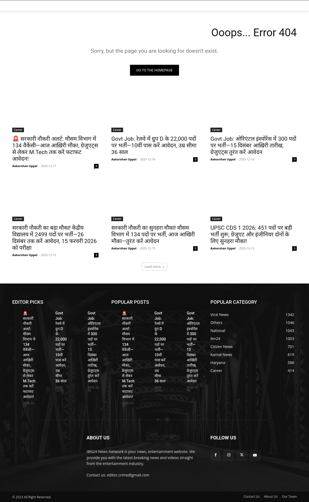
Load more (155, 266)
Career (18, 130)
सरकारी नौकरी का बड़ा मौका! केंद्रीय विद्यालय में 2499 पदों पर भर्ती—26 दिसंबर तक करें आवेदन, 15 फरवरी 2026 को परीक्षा (54, 238)
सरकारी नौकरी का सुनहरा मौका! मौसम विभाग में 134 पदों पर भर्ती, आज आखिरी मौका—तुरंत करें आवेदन (153, 234)
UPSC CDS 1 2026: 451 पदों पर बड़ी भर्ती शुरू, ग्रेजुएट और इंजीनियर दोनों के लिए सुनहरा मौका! (251, 234)
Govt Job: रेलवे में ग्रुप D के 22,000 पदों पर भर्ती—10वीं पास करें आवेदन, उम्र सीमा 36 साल (153, 145)
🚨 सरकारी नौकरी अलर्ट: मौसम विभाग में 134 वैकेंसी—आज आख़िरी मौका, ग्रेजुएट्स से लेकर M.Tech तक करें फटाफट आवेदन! (55, 149)
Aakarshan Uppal (24, 166)
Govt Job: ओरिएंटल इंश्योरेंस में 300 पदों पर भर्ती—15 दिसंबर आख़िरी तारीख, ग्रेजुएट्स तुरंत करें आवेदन (253, 145)
